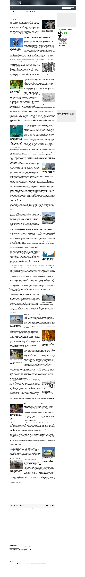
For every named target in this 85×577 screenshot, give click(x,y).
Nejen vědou (67, 113)
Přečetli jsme (67, 114)
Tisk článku (32, 508)
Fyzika (73, 112)
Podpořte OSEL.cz (44, 7)
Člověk (67, 112)
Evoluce (70, 112)
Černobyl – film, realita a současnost (15, 550)
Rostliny (73, 114)
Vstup (34, 7)
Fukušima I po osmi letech (13, 549)
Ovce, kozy (59, 114)
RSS (38, 7)
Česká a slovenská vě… (61, 112)
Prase (63, 114)
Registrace (28, 7)
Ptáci (70, 114)
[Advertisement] (55, 2)
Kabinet (63, 113)
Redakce (12, 7)
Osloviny (73, 113)
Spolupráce (22, 7)
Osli (70, 113)
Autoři (17, 7)
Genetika (59, 113)
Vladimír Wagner (19, 505)
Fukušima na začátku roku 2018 (14, 548)
